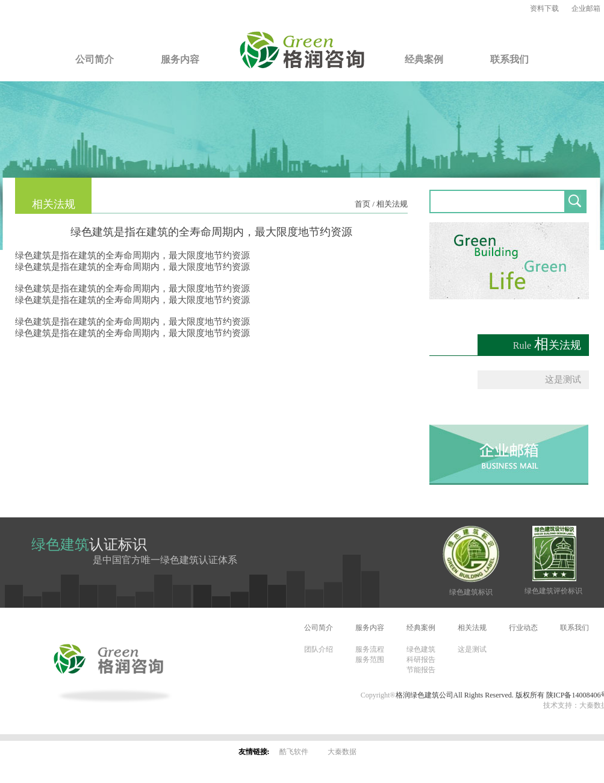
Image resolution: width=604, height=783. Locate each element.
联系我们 (509, 59)
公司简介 (94, 59)
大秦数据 (342, 751)
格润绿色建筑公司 (424, 695)
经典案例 (424, 59)
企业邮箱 (585, 8)
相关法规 (392, 203)
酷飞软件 (293, 751)
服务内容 (180, 59)
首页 (362, 203)
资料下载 (544, 8)
